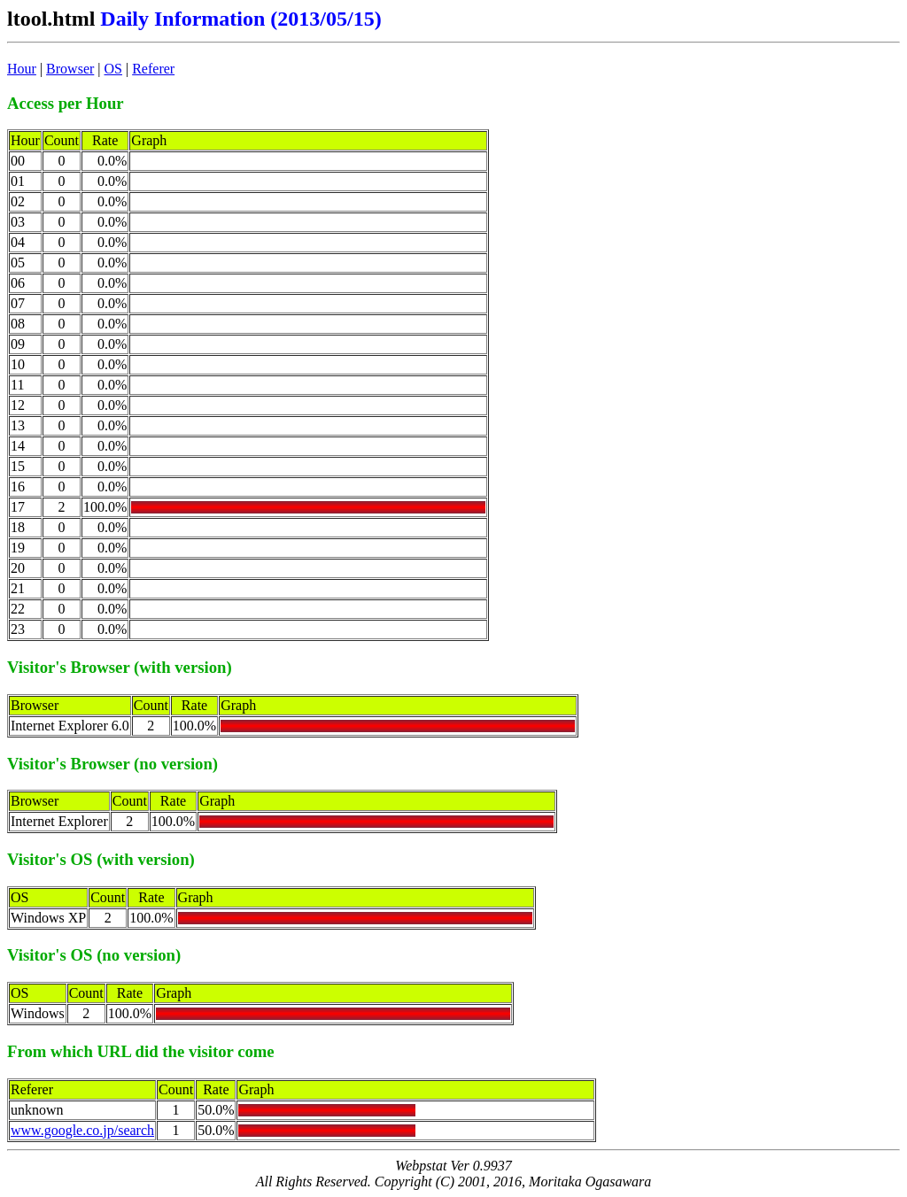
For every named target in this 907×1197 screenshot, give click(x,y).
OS (113, 68)
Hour (21, 68)
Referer (153, 68)
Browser (70, 68)
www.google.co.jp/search (82, 1130)
